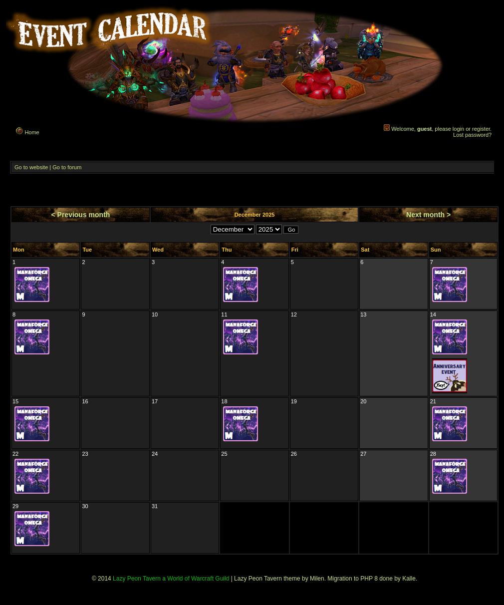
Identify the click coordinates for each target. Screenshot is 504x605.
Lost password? (472, 135)
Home (27, 130)
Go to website (31, 167)
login (458, 129)
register (481, 129)
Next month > (428, 215)
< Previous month (80, 215)
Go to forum (66, 167)
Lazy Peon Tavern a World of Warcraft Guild (171, 578)
